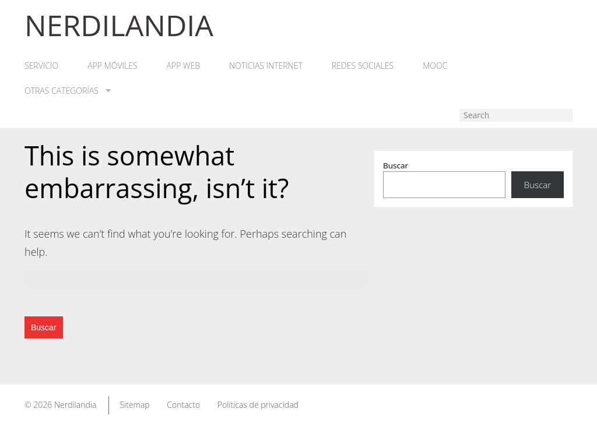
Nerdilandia (75, 404)
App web (183, 66)
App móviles (112, 66)
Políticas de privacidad (257, 404)
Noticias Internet (266, 66)
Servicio (41, 66)
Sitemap (134, 404)
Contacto (183, 404)
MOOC (435, 66)
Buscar (395, 165)
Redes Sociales (363, 66)
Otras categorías (67, 91)
